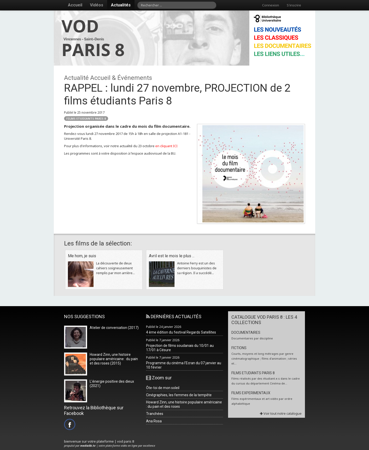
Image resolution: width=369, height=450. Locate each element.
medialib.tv (88, 445)
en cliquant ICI (166, 146)
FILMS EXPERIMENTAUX (250, 393)
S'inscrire (294, 5)
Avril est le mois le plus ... (171, 255)
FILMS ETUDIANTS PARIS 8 (86, 118)
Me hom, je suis (82, 255)
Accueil (75, 5)
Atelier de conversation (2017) (114, 328)
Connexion (270, 5)
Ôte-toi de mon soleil (162, 388)
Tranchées (154, 414)
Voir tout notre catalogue (281, 413)
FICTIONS (239, 348)
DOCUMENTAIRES (245, 332)
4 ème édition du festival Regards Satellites (181, 332)
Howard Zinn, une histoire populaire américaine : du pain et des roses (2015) (114, 358)
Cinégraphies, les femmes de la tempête (179, 395)
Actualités (121, 5)
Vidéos (96, 5)
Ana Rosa (154, 421)
